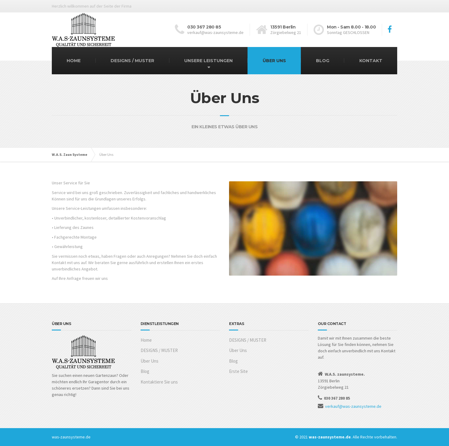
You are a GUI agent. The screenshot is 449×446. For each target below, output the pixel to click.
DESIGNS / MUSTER (132, 60)
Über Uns (149, 361)
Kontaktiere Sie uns (159, 382)
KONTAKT (370, 60)
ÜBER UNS (274, 60)
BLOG (322, 60)
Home (146, 340)
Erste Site (238, 371)
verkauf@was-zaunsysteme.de (353, 406)
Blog (145, 371)
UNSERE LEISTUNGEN (208, 60)
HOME (74, 60)
